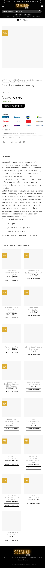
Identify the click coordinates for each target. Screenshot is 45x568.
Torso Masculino (11, 458)
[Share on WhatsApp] (4, 142)
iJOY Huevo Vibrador (33, 384)
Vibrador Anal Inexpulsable (11, 311)
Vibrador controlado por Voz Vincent (11, 498)
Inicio (3, 80)
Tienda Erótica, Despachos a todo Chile (20, 80)
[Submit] (39, 11)
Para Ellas (13, 82)
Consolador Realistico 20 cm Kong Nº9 (11, 274)
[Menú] (3, 6)
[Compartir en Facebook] (8, 142)
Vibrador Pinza (11, 534)
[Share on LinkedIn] (24, 142)
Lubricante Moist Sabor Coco (11, 422)
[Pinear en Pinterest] (20, 142)
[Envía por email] (16, 142)
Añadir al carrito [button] (11, 280)
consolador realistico (14, 137)
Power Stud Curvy (33, 310)
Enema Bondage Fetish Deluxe (33, 422)
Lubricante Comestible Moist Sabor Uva (11, 385)
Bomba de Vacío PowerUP (33, 273)
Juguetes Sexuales (24, 134)
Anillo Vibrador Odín (11, 347)
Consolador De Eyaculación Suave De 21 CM (33, 460)
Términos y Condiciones (17, 564)
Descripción (6, 156)
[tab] (22, 156)
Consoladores (23, 82)
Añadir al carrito (13, 106)
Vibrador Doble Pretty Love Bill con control (33, 348)
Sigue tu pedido (31, 564)
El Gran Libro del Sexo (33, 497)
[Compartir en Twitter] (12, 142)
